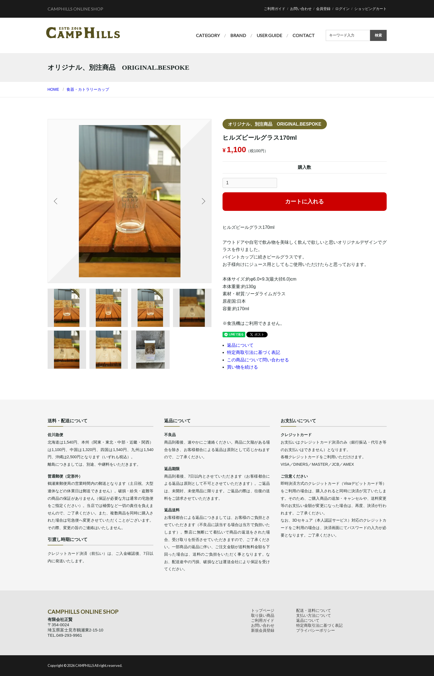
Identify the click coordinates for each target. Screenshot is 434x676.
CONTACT (304, 35)
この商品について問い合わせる (258, 360)
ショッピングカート (370, 9)
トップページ (262, 610)
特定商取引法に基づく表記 (253, 352)
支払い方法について (313, 615)
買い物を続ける (242, 367)
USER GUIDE (269, 35)
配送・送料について (313, 610)
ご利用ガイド (274, 9)
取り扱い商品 (262, 615)
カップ (103, 89)
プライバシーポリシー (315, 630)
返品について (240, 345)
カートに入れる (304, 201)
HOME (53, 89)
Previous (56, 201)
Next (203, 201)
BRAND (238, 35)
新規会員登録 (262, 630)
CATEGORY (208, 35)
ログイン (342, 9)
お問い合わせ (301, 9)
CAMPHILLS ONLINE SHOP (75, 8)
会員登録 (323, 9)
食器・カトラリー (81, 89)
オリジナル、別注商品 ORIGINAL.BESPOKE (274, 124)
